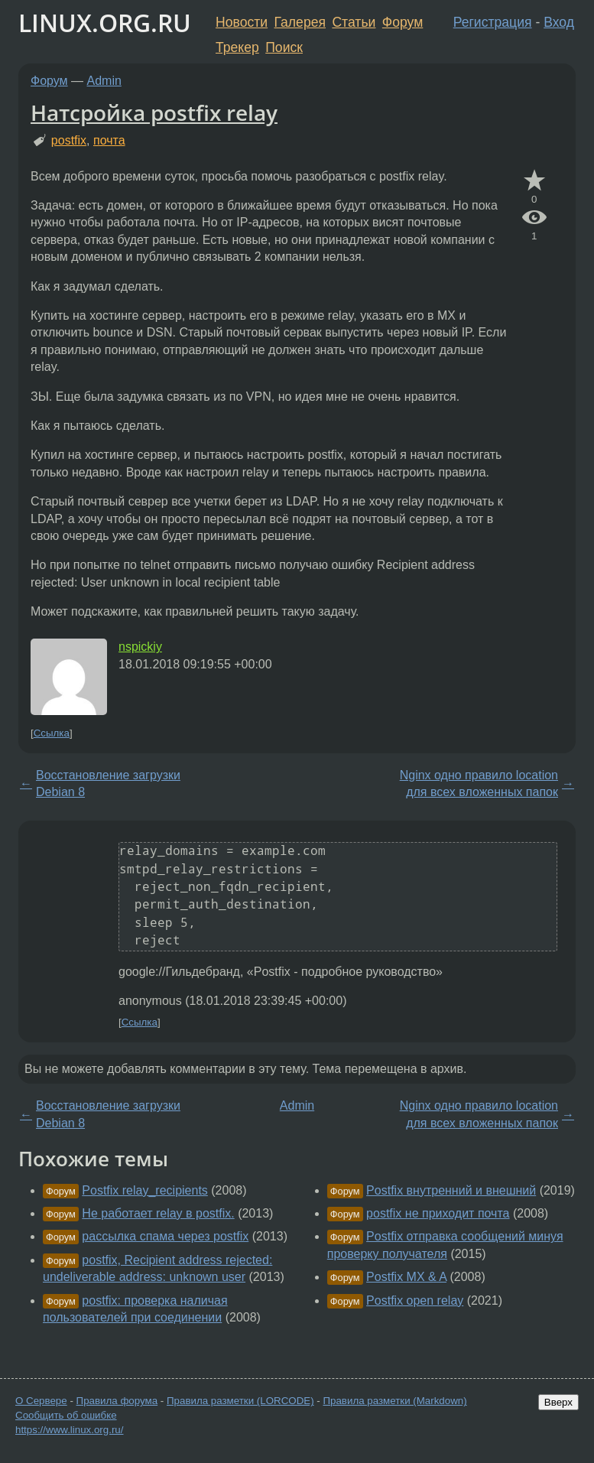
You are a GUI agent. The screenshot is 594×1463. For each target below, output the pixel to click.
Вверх (558, 1402)
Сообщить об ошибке (66, 1415)
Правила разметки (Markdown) (394, 1400)
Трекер (237, 47)
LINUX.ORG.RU (104, 22)
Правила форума (117, 1400)
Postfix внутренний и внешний (451, 1190)
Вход (559, 22)
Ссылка (52, 733)
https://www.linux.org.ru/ (69, 1429)
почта (109, 140)
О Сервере (41, 1400)
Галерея (300, 22)
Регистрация (492, 22)
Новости (242, 22)
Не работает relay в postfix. (158, 1213)
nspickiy (140, 646)
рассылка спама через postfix (165, 1236)
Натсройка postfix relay (154, 112)
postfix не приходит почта (437, 1213)
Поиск (284, 47)
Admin (104, 80)
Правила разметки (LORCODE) (240, 1400)
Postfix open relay (414, 1300)
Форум (402, 22)
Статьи (353, 22)
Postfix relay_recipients (145, 1190)
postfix (68, 140)
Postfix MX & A (406, 1276)
